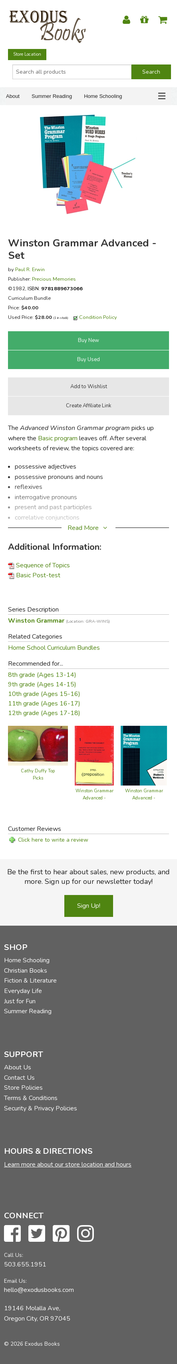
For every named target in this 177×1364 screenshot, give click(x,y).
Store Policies (23, 1087)
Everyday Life (23, 991)
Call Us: (13, 1255)
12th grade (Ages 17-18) (44, 713)
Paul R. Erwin (30, 269)
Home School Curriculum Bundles (54, 647)
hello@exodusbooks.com (39, 1290)
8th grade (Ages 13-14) (42, 674)
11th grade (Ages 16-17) (44, 703)
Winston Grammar (59, 620)
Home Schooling (103, 96)
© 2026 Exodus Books (32, 1344)
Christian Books (25, 970)
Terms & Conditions (31, 1098)
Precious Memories (54, 279)
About (13, 96)
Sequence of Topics (43, 565)
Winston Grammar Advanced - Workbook (144, 798)
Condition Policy (98, 317)
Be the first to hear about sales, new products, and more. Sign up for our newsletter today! (88, 876)
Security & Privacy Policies (40, 1108)
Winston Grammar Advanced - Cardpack (94, 798)
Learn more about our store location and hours (67, 1164)
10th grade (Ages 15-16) (44, 694)
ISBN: (55, 288)
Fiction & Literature (30, 980)
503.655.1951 (25, 1264)
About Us (17, 1067)
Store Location (27, 54)
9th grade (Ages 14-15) (42, 684)
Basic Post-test (38, 575)
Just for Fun (20, 1001)
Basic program (58, 438)
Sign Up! (88, 905)
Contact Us (19, 1077)
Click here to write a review (53, 840)
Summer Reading (52, 96)
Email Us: (15, 1281)
